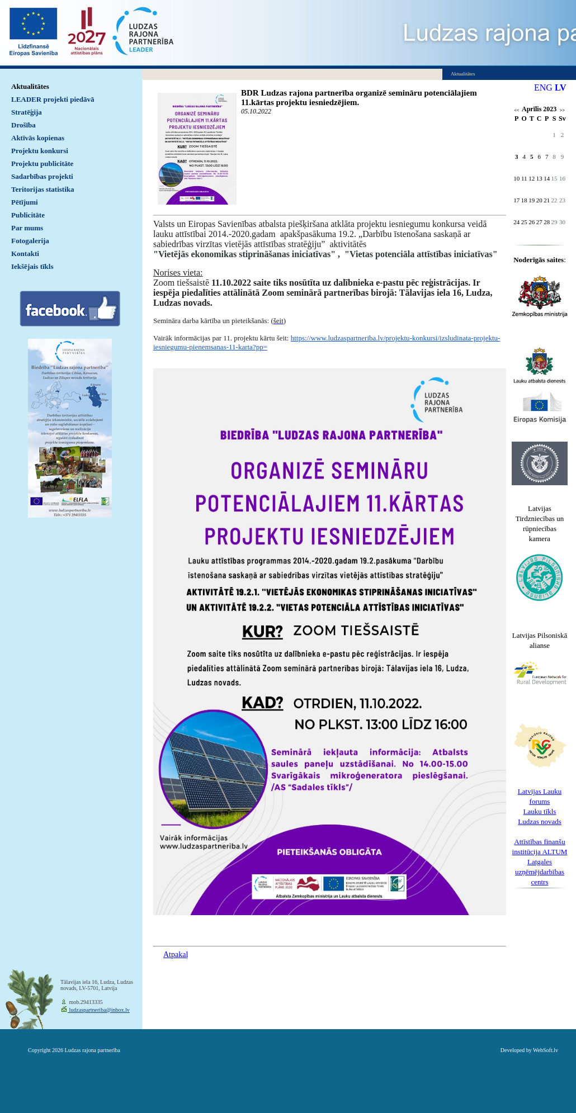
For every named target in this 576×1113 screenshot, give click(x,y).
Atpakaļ (175, 954)
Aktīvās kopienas (37, 138)
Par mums (27, 228)
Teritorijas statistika (42, 189)
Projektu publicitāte (42, 163)
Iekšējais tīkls (32, 266)
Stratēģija (26, 112)
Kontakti (25, 253)
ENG (543, 87)
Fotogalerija (30, 240)
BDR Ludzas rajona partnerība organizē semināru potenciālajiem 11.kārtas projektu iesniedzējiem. (359, 97)
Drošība (23, 125)
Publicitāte (28, 215)
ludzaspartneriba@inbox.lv (99, 1010)
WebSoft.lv (545, 1050)
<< (516, 110)
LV (560, 87)
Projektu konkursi (39, 150)
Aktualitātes (30, 86)
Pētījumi (24, 202)
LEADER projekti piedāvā (53, 99)
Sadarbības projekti (42, 176)
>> (562, 110)
